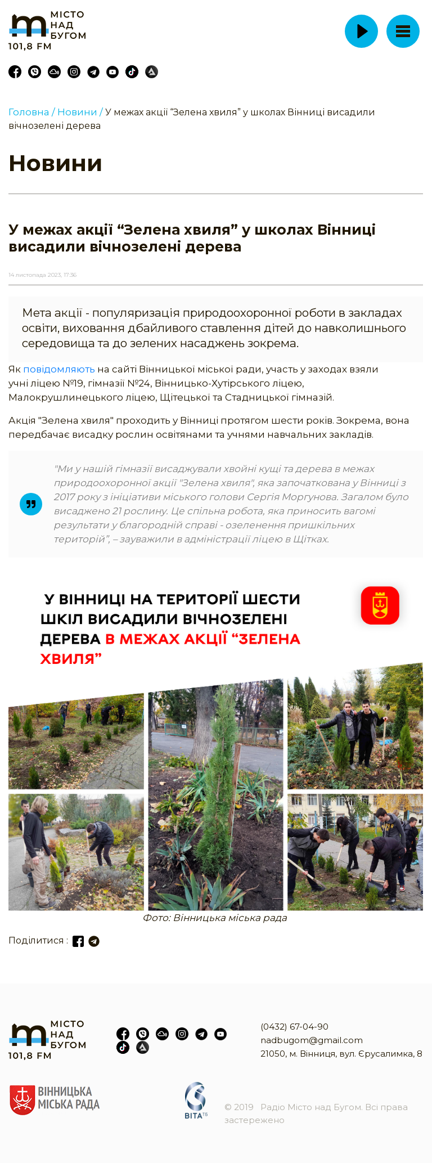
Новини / (80, 112)
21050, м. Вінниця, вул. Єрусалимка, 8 (341, 1053)
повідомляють (60, 369)
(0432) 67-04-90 (294, 1026)
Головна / (31, 112)
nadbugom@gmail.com (311, 1040)
